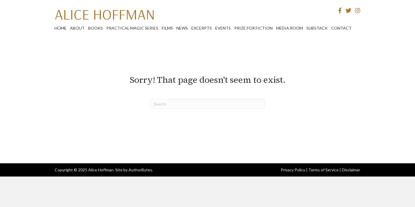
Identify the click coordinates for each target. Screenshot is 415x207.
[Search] (207, 104)
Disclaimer (351, 169)
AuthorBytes (140, 169)
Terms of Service (323, 169)
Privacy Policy (293, 169)
